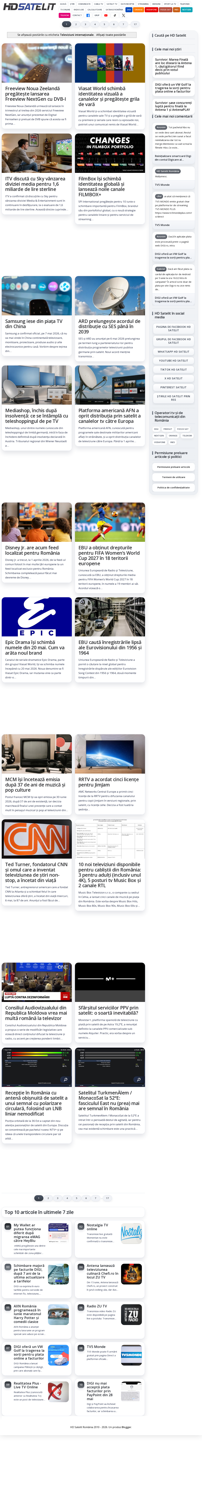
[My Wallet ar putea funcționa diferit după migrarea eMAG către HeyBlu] (58, 1234)
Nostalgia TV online (97, 1227)
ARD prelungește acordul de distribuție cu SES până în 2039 (109, 326)
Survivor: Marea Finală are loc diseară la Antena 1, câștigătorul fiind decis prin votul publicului (173, 66)
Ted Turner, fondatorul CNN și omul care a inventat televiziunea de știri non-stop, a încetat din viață (36, 872)
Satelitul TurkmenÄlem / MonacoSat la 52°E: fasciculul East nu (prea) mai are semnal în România (109, 1100)
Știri (72, 4)
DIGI (129, 9)
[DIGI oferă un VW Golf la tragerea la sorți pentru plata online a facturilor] (58, 1355)
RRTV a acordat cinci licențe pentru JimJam (108, 782)
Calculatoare (95, 9)
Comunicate (84, 4)
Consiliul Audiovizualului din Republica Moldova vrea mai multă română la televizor (36, 1013)
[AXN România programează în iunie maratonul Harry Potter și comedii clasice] (58, 1315)
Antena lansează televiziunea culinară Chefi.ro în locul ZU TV (102, 1271)
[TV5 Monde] (131, 1355)
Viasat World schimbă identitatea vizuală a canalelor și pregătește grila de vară (109, 96)
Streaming (143, 4)
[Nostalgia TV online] (131, 1234)
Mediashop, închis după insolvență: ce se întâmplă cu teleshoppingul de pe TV (36, 416)
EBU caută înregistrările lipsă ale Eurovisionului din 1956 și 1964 (110, 647)
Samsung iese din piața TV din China (33, 324)
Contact (77, 15)
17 (135, 24)
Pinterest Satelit (173, 387)
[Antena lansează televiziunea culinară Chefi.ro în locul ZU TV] (131, 1274)
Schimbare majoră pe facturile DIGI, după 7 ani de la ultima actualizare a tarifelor (29, 1273)
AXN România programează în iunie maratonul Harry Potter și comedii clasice (27, 1314)
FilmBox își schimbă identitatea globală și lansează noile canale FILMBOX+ (101, 186)
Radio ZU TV (97, 1306)
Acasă (63, 4)
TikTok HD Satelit (173, 369)
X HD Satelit (174, 378)
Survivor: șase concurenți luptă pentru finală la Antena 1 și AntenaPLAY (173, 106)
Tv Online (65, 9)
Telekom (64, 15)
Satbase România (114, 9)
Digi (156, 429)
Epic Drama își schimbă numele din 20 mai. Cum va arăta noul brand (34, 647)
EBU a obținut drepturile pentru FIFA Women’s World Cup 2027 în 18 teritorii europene (109, 555)
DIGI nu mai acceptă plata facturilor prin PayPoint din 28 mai (100, 1391)
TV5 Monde (96, 1346)
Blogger (126, 1427)
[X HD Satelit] (123, 15)
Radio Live (79, 9)
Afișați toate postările (111, 35)
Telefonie (185, 4)
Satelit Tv (112, 4)
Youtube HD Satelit (173, 360)
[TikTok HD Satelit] (115, 15)
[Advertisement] (73, 250)
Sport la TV (170, 4)
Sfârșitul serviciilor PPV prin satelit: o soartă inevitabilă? (108, 1010)
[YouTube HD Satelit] (106, 15)
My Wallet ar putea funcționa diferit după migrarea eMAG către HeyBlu (27, 1233)
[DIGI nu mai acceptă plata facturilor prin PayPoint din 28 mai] (131, 1392)
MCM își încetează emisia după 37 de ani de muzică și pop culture (35, 785)
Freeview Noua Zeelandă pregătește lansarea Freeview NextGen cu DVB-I (35, 94)
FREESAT (167, 429)
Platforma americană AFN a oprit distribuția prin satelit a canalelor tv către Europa (109, 416)
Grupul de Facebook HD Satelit (173, 341)
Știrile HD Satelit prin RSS (173, 398)
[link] (37, 86)
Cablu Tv (98, 4)
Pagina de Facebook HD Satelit (173, 328)
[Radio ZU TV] (131, 1315)
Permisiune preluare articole (173, 466)
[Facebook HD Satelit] (88, 15)
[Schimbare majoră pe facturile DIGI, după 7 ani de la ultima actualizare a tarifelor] (58, 1274)
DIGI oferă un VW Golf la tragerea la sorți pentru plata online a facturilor (29, 1352)
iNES (176, 9)
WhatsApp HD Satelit (174, 351)
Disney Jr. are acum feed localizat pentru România (32, 550)
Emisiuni (156, 4)
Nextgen (186, 9)
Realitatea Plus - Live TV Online (27, 1385)
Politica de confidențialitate (173, 487)
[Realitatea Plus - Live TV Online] (58, 1392)
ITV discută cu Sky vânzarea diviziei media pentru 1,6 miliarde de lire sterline (35, 184)
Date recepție (127, 4)
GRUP (97, 15)
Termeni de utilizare (173, 477)
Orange (139, 9)
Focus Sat (165, 9)
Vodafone (151, 9)
